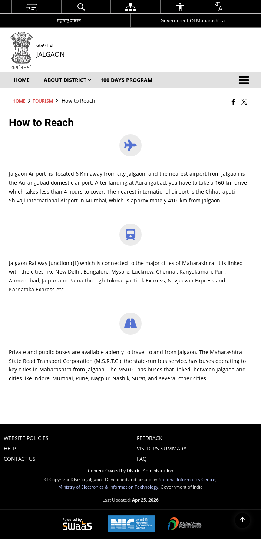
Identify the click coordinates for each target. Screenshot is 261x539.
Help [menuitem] (10, 448)
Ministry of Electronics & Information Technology (108, 487)
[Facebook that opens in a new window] (233, 102)
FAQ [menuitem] (142, 458)
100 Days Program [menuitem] (126, 79)
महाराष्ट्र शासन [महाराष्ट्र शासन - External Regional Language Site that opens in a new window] (69, 20)
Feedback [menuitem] (149, 438)
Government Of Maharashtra (193, 20)
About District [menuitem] (68, 79)
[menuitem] (31, 7)
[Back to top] (242, 520)
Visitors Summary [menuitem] (161, 448)
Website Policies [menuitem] (26, 438)
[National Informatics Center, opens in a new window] (131, 524)
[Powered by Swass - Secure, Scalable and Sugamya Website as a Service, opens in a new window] (77, 524)
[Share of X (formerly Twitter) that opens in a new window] (244, 102)
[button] (245, 80)
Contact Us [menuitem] (20, 458)
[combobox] (218, 6)
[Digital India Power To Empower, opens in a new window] (184, 524)
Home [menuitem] (22, 79)
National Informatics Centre (186, 479)
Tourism (43, 101)
